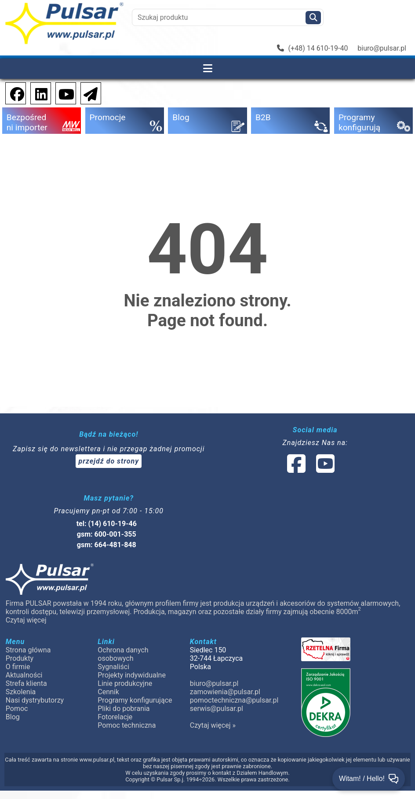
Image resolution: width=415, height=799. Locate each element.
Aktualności (24, 675)
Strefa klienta (26, 683)
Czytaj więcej (26, 620)
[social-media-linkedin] (37, 92)
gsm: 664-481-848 (106, 545)
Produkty (19, 658)
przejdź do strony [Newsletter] (108, 461)
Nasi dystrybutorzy (35, 700)
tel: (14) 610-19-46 (106, 523)
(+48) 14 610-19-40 (312, 48)
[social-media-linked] (310, 469)
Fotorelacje (115, 717)
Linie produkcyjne (125, 683)
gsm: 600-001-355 (106, 534)
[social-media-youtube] (64, 92)
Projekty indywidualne (132, 675)
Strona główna (28, 650)
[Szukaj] (313, 17)
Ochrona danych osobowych (123, 654)
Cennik (108, 692)
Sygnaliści (113, 667)
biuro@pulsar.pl (381, 48)
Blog (13, 717)
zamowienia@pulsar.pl (225, 692)
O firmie (18, 667)
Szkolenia (21, 692)
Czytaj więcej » (213, 725)
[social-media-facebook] (13, 92)
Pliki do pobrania (123, 708)
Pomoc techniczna (127, 725)
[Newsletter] (88, 92)
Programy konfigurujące (135, 700)
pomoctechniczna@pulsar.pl (234, 700)
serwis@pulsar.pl (216, 708)
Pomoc (17, 708)
